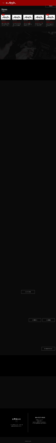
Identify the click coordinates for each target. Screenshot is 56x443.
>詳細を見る (50, 6)
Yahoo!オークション (49, 348)
